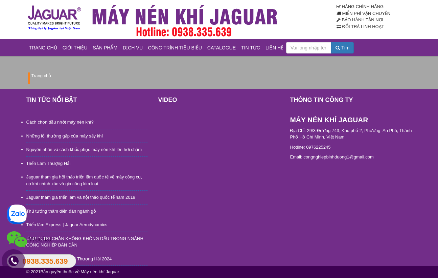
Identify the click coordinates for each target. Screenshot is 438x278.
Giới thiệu (75, 47)
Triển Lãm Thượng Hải (48, 163)
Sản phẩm (105, 47)
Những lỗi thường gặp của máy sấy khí (64, 135)
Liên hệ (274, 47)
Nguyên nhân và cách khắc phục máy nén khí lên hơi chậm (84, 149)
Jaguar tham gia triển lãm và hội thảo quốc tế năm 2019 (80, 197)
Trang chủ (43, 47)
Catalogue (221, 47)
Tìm (342, 47)
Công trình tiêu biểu (175, 47)
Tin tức (250, 47)
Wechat (29, 239)
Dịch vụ (133, 47)
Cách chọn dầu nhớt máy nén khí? (60, 122)
